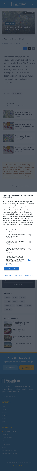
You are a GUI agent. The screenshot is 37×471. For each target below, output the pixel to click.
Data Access (18, 275)
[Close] (33, 195)
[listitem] (18, 230)
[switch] (29, 235)
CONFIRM (11, 268)
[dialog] (18, 235)
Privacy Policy (29, 275)
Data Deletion (7, 275)
